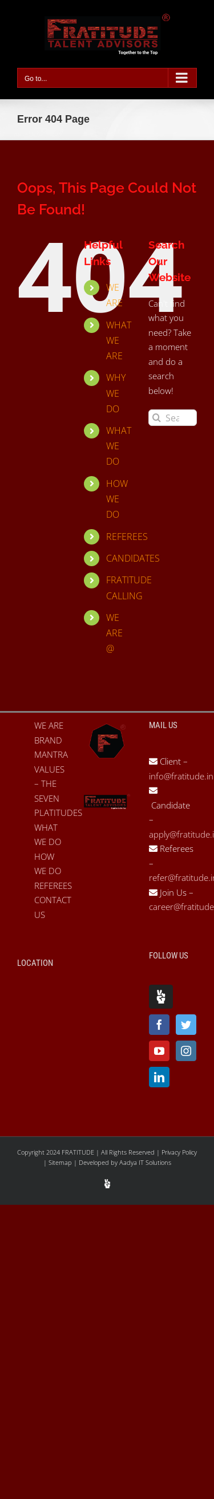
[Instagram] (186, 1051)
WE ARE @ (114, 633)
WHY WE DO (116, 393)
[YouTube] (159, 1051)
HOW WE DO (117, 499)
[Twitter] (186, 1024)
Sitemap (61, 1162)
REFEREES (127, 536)
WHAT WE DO (118, 446)
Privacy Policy (179, 1152)
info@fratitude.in (181, 776)
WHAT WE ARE (118, 340)
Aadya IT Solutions (145, 1162)
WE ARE (48, 725)
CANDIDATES (133, 558)
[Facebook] (159, 1024)
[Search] (156, 417)
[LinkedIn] (159, 1077)
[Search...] (172, 417)
